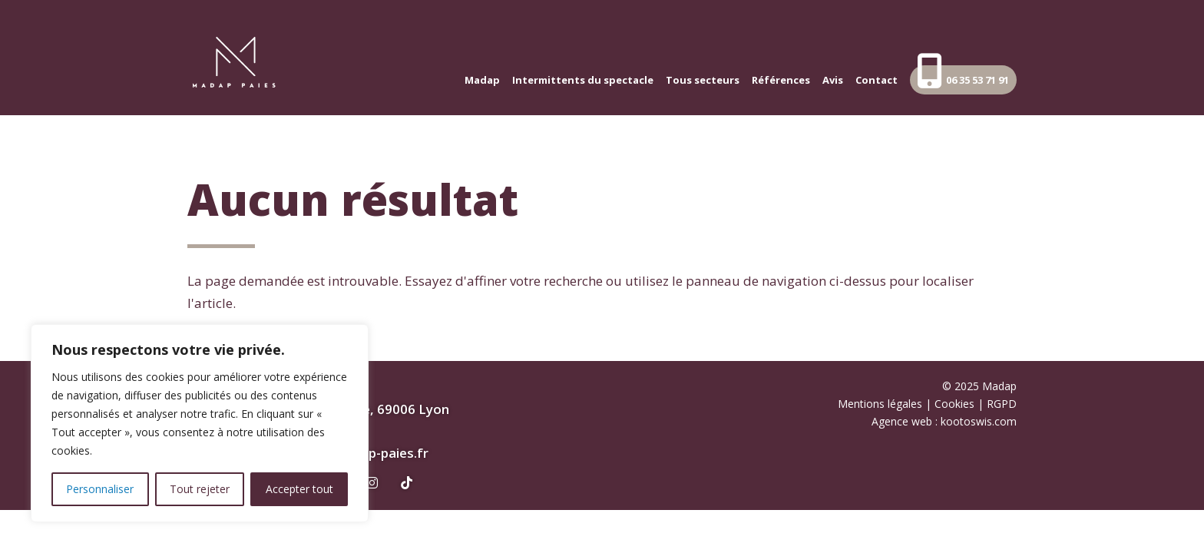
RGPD (1002, 403)
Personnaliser (100, 489)
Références (781, 81)
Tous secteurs (702, 81)
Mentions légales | (886, 403)
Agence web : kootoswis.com (944, 421)
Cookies (954, 403)
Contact (876, 81)
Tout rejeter (200, 489)
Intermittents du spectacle (582, 81)
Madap (482, 81)
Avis (832, 81)
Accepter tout (299, 489)
